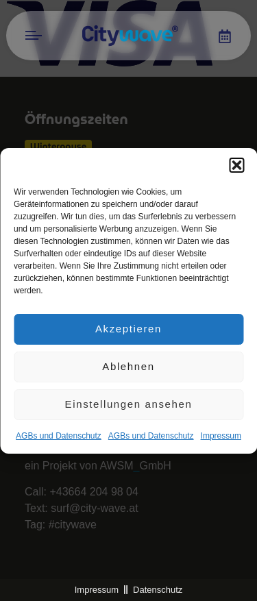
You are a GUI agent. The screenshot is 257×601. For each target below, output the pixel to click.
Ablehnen (128, 367)
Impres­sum (221, 436)
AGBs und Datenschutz (58, 436)
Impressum (97, 590)
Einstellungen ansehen (129, 405)
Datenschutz (157, 590)
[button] (236, 166)
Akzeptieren (128, 330)
